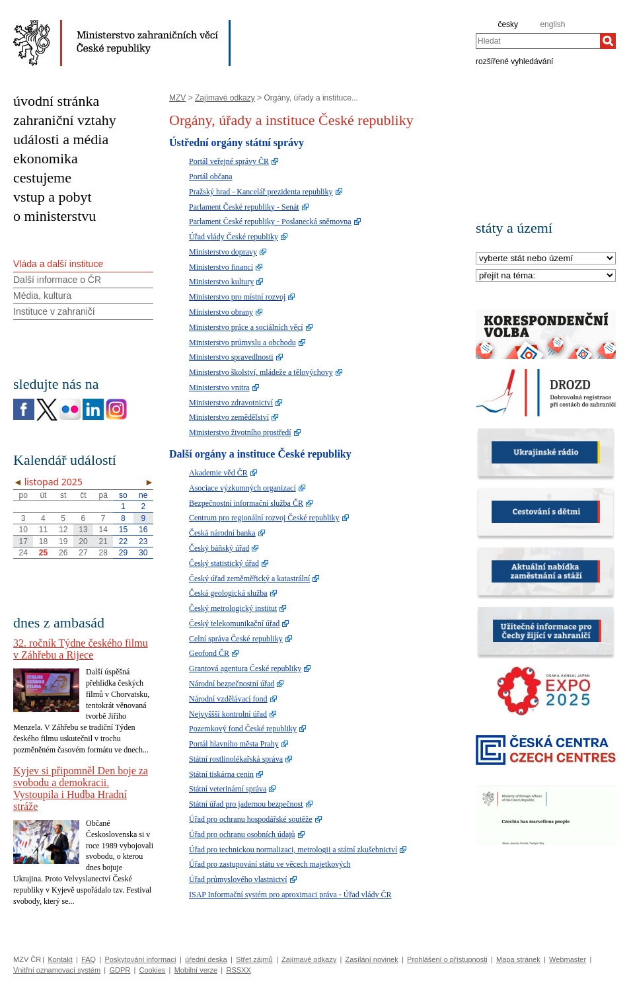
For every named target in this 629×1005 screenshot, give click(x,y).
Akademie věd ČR (218, 472)
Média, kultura (42, 295)
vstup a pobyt (52, 196)
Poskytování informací (140, 959)
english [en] (552, 24)
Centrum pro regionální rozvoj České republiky (264, 517)
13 (83, 529)
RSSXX (238, 970)
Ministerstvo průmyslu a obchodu (242, 342)
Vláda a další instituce (58, 264)
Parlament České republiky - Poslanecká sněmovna (270, 221)
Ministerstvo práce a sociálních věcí (246, 327)
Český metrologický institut (233, 608)
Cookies (152, 970)
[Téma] (546, 276)
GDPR (119, 970)
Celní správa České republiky (236, 638)
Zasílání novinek (372, 959)
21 (103, 541)
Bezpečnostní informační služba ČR (246, 503)
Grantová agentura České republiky (245, 668)
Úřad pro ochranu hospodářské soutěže (251, 819)
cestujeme (42, 177)
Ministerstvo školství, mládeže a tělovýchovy (261, 372)
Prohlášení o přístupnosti (447, 959)
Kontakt (60, 959)
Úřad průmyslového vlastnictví (238, 879)
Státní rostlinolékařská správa (236, 759)
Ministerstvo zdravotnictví (231, 402)
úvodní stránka (56, 101)
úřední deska (206, 959)
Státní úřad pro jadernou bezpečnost (246, 804)
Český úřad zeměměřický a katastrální (249, 578)
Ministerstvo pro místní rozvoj (237, 297)
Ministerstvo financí (221, 267)
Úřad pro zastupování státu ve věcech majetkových (270, 864)
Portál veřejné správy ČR (229, 161)
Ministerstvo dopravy (223, 252)
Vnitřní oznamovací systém (56, 970)
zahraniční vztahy (64, 120)
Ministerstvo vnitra (219, 387)
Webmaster (567, 959)
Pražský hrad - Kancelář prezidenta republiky (261, 191)
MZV (177, 97)
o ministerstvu (54, 216)
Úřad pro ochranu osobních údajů (242, 834)
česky (508, 24)
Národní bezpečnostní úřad (231, 683)
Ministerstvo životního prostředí (240, 432)
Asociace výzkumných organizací (242, 488)
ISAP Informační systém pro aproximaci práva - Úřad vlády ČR (290, 894)
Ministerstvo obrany (221, 312)
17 (22, 541)
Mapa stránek (518, 959)
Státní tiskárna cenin (221, 774)
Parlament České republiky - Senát (244, 207)
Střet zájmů (254, 959)
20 (83, 541)
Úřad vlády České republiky (233, 236)
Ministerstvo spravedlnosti (231, 357)
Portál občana (211, 176)
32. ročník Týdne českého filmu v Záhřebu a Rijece (80, 649)
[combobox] (538, 41)
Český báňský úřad (219, 548)
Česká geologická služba (228, 593)
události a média (60, 139)
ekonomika (45, 158)
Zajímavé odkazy (225, 97)
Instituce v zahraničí (54, 311)
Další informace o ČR (57, 279)
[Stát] (546, 258)
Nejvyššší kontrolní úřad (228, 714)
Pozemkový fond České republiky (243, 728)
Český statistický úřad (224, 563)
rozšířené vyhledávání (514, 61)
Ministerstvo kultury (221, 281)
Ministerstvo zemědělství (229, 417)
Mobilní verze (195, 970)
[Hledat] (608, 41)
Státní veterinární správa (227, 788)
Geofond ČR (209, 653)
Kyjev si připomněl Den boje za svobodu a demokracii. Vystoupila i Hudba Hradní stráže (80, 788)
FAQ (88, 959)
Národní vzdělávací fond (228, 699)
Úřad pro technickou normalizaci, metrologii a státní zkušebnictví (293, 849)
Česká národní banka (222, 533)
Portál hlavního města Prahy (234, 743)
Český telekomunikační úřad (234, 623)
